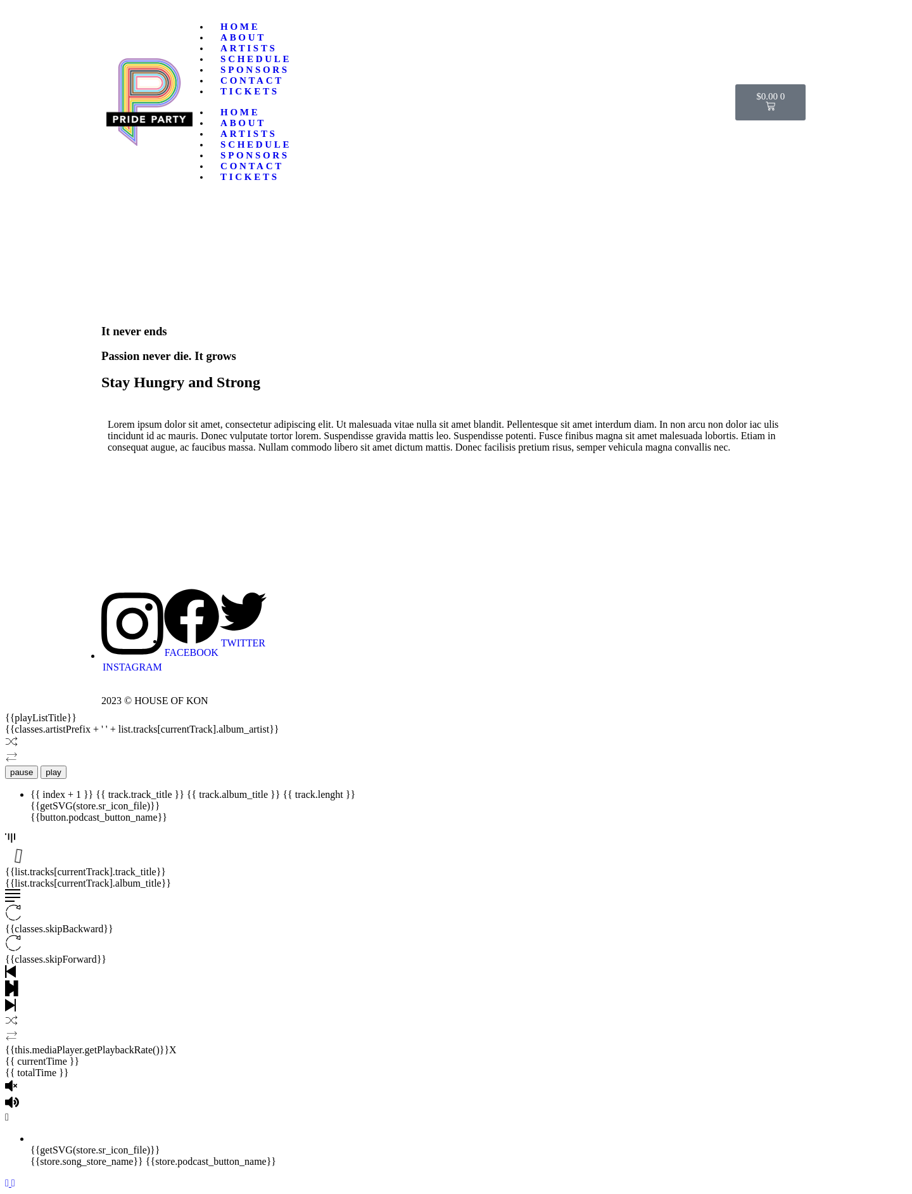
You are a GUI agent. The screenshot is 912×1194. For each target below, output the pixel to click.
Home (240, 27)
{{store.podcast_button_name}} (211, 1161)
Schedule (255, 59)
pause (21, 772)
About (243, 37)
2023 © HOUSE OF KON (154, 700)
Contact (252, 80)
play (53, 772)
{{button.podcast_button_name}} (98, 817)
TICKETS (249, 91)
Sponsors (254, 70)
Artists (248, 48)
